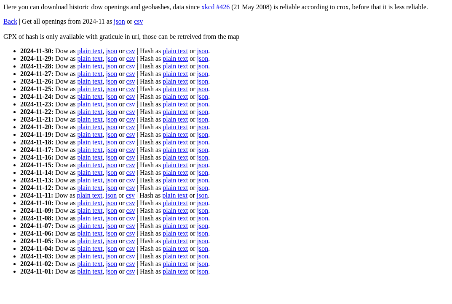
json (119, 21)
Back (10, 21)
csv (138, 21)
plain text (90, 50)
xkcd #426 (215, 7)
